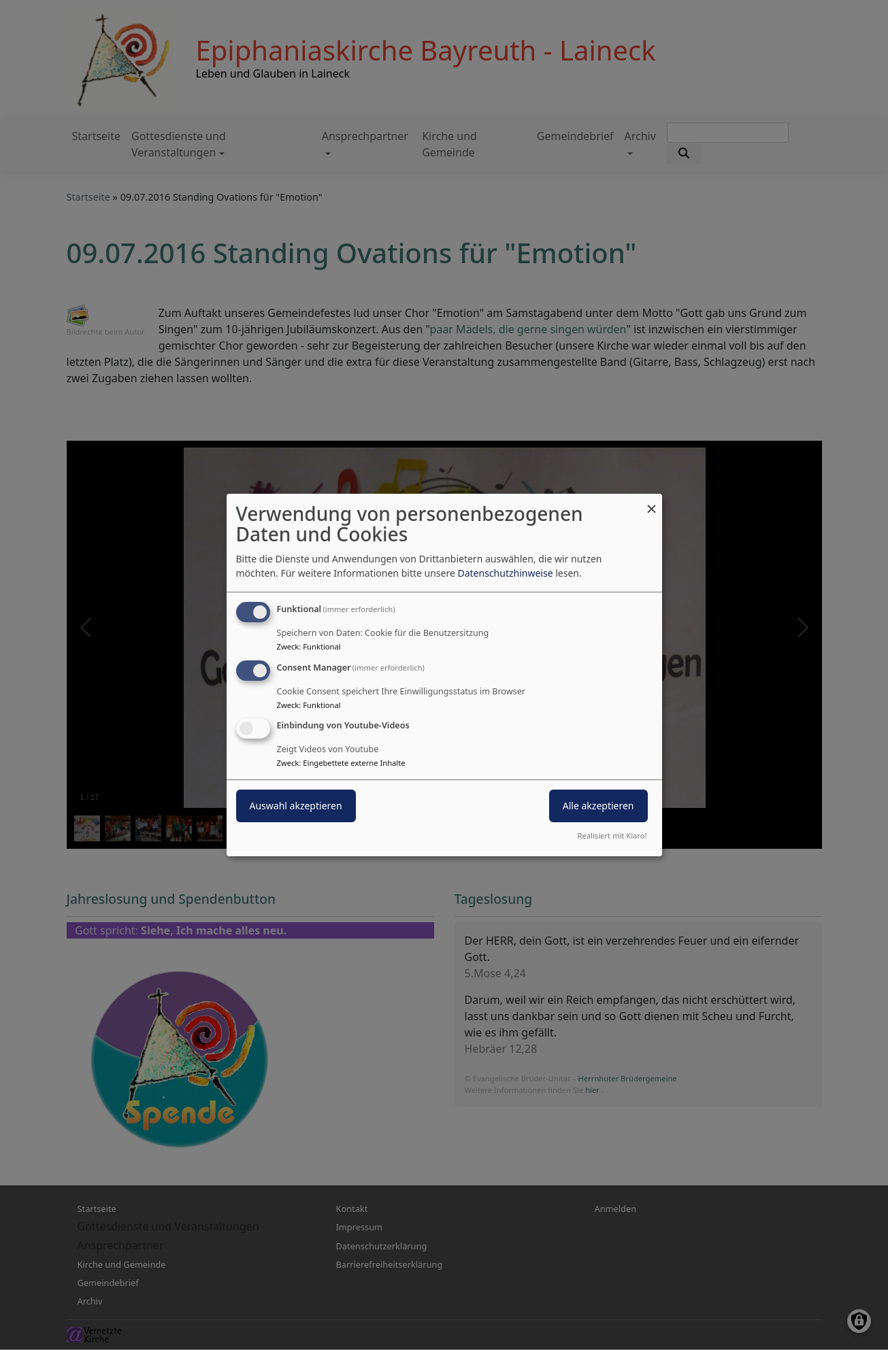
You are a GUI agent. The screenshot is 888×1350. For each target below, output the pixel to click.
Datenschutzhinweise (505, 573)
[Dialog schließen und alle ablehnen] (652, 502)
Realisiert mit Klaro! (612, 835)
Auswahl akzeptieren (296, 806)
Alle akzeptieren (598, 806)
